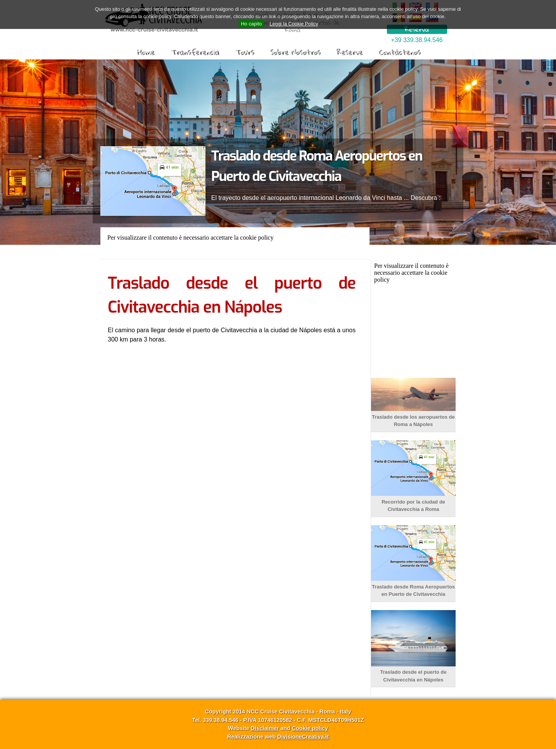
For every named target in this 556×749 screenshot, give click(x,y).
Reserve (349, 52)
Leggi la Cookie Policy (294, 24)
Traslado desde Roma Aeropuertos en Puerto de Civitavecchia (413, 586)
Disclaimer (265, 728)
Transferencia (194, 52)
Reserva (417, 29)
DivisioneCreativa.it (303, 737)
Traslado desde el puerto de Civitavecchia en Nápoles (413, 672)
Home (145, 52)
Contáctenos (399, 52)
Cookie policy (310, 728)
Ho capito (251, 24)
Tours (243, 52)
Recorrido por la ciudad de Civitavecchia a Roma (413, 501)
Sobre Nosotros (295, 52)
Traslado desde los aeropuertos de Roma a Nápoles (413, 416)
